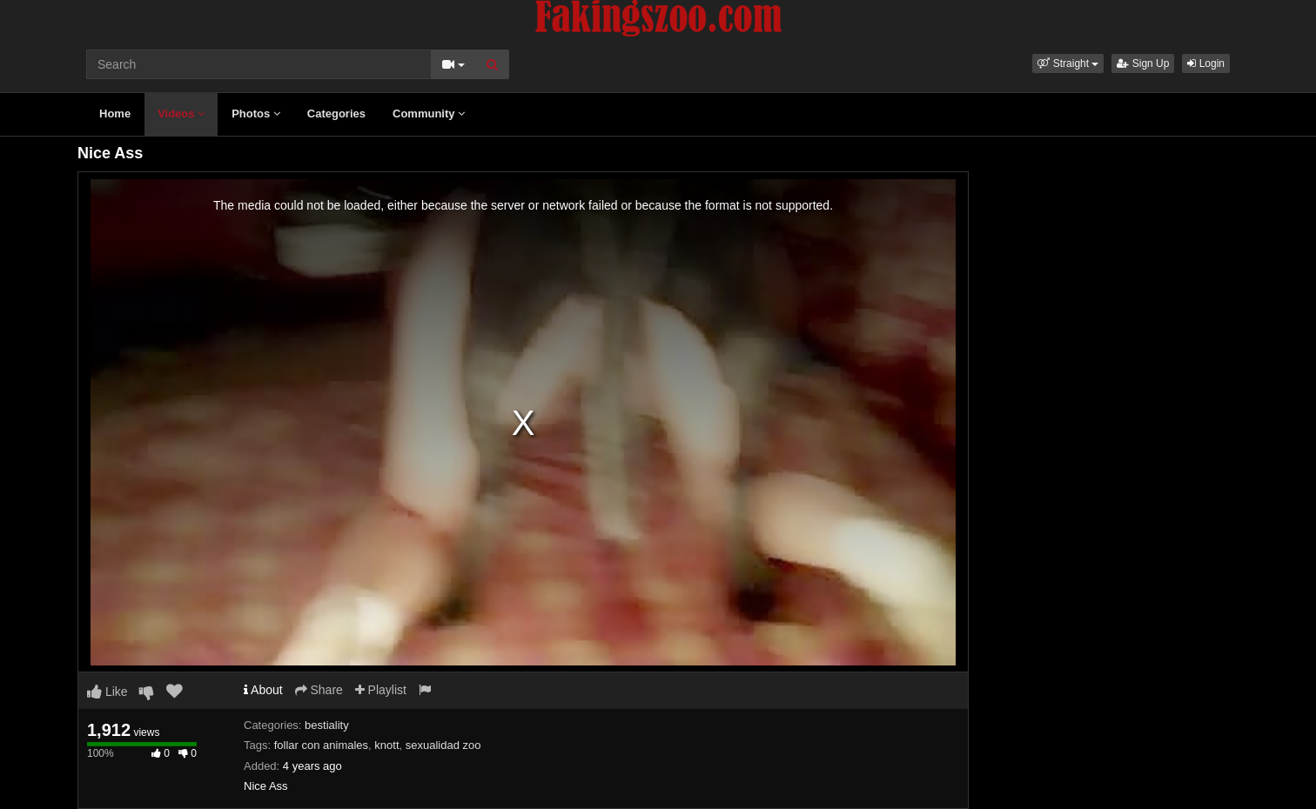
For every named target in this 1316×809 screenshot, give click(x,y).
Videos (181, 113)
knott (386, 745)
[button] (1068, 63)
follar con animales (321, 745)
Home (115, 113)
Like (107, 692)
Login (1206, 63)
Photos (256, 113)
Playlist (380, 690)
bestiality (327, 725)
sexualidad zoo (443, 745)
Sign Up (1143, 63)
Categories (336, 113)
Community (429, 113)
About (263, 690)
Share (319, 690)
